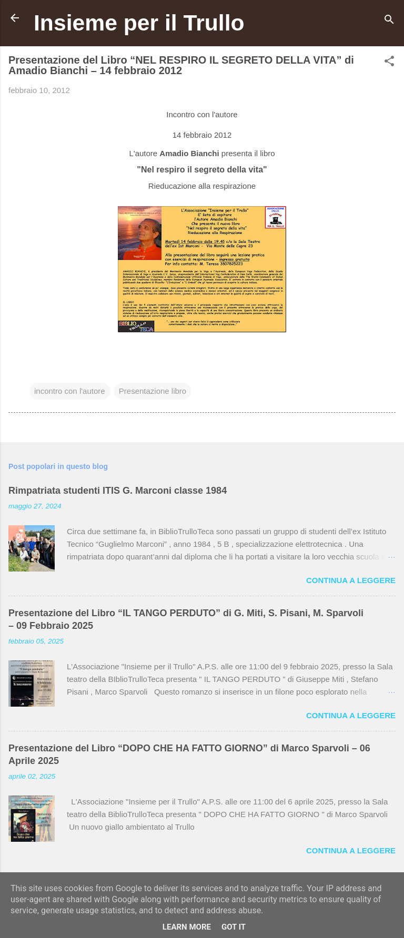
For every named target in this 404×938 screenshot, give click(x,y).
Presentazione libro (152, 390)
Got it (233, 927)
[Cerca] (389, 21)
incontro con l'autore (69, 390)
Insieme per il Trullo (139, 22)
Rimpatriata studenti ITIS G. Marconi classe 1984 (117, 490)
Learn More (187, 927)
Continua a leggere (351, 580)
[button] (389, 63)
